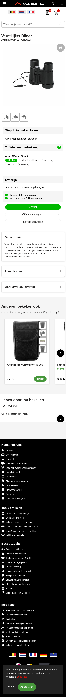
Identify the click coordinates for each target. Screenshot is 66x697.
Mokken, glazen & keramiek (16, 570)
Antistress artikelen (12, 549)
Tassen (6, 588)
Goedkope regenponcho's (15, 562)
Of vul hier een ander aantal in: (21, 139)
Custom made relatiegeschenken (18, 640)
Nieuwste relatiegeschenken (16, 623)
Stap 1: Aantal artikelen (21, 130)
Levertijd (7, 459)
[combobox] (30, 24)
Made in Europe (11, 636)
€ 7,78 (10, 378)
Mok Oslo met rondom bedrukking (19, 530)
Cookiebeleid (9, 485)
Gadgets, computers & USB (16, 557)
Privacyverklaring (11, 489)
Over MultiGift (10, 454)
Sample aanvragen (33, 222)
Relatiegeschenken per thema (17, 627)
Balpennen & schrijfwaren (15, 579)
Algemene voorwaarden (14, 480)
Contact (7, 450)
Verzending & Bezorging (14, 463)
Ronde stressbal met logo (15, 513)
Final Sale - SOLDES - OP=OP (17, 610)
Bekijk (40, 379)
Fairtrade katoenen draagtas (16, 522)
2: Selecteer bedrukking (33, 147)
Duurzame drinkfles (12, 517)
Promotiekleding (11, 566)
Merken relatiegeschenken (15, 632)
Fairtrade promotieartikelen (16, 645)
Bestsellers (8, 618)
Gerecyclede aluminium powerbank (19, 526)
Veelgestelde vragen (13, 498)
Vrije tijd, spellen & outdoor (15, 592)
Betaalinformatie (11, 472)
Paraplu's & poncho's (13, 575)
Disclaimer (8, 493)
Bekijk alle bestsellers (13, 535)
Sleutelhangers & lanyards (15, 584)
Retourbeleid (9, 476)
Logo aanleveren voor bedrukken (18, 467)
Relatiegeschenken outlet (15, 614)
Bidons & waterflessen (13, 553)
